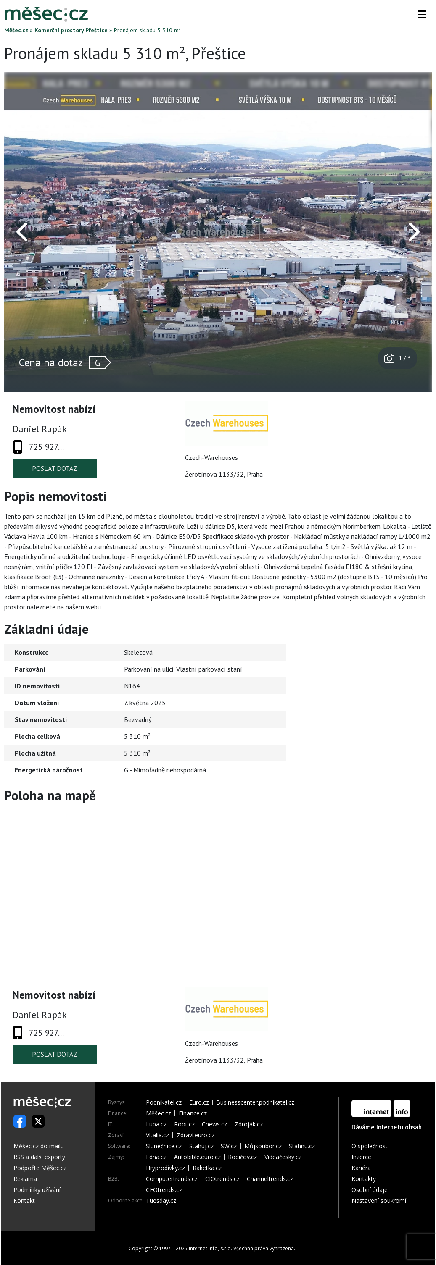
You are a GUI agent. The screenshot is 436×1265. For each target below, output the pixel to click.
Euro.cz (199, 1102)
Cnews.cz (214, 1124)
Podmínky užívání (37, 1190)
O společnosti (370, 1146)
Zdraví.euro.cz (195, 1135)
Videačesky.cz (282, 1157)
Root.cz (184, 1124)
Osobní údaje (369, 1190)
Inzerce (361, 1157)
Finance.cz (193, 1113)
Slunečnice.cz (164, 1146)
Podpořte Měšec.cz (39, 1168)
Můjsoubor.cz (263, 1146)
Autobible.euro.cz (197, 1157)
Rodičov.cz (242, 1157)
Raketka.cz (207, 1168)
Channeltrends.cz (270, 1179)
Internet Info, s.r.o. (210, 1248)
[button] (422, 14)
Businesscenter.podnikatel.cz (255, 1102)
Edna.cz (156, 1157)
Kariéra (361, 1168)
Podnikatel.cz (164, 1102)
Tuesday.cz (161, 1201)
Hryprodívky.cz (165, 1168)
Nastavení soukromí (378, 1201)
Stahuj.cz (201, 1146)
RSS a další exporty (39, 1157)
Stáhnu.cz (302, 1146)
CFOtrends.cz (164, 1190)
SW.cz (229, 1146)
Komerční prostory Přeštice (71, 30)
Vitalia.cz (157, 1135)
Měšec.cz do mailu (38, 1146)
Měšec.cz (16, 30)
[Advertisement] (379, 692)
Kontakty (363, 1179)
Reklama (25, 1179)
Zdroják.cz (249, 1124)
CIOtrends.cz (222, 1179)
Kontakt (24, 1201)
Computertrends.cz (172, 1179)
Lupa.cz (156, 1124)
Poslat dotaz (54, 468)
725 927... (46, 446)
